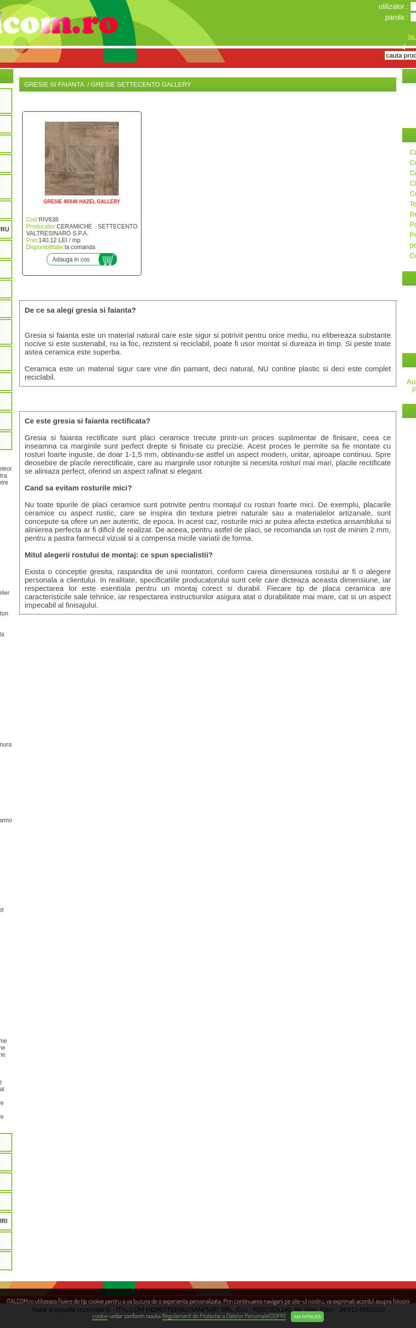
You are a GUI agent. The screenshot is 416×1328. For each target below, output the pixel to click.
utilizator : (394, 6)
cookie (99, 1315)
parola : (397, 17)
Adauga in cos (71, 259)
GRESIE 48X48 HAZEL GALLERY (81, 201)
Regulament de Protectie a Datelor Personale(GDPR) (224, 1315)
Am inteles (307, 1316)
